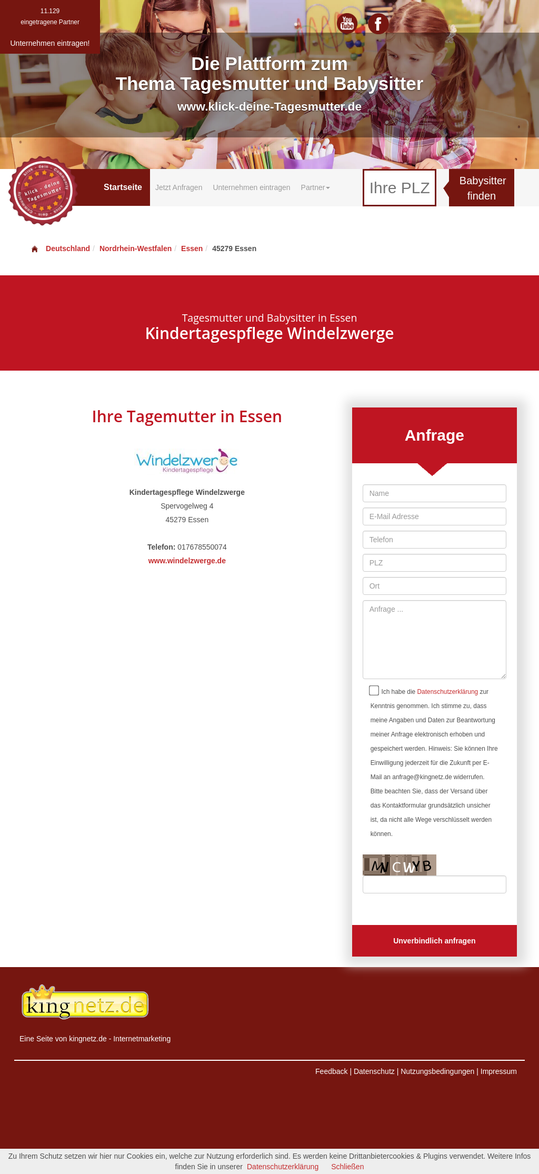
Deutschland (60, 248)
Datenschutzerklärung (447, 691)
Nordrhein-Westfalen (135, 248)
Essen (192, 248)
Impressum (499, 1071)
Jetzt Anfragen (179, 187)
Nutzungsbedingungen (437, 1071)
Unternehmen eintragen (251, 187)
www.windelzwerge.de (187, 560)
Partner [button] (316, 187)
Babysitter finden (483, 188)
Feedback (331, 1071)
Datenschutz (374, 1071)
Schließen (347, 1166)
